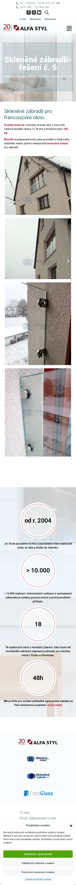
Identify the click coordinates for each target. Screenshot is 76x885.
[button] (71, 825)
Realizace (35, 19)
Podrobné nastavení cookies (38, 872)
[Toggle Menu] (69, 27)
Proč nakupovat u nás (38, 818)
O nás (23, 19)
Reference (50, 19)
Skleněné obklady (14, 76)
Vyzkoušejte (55, 705)
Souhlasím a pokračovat (38, 854)
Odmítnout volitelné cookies (38, 863)
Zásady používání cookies (38, 879)
